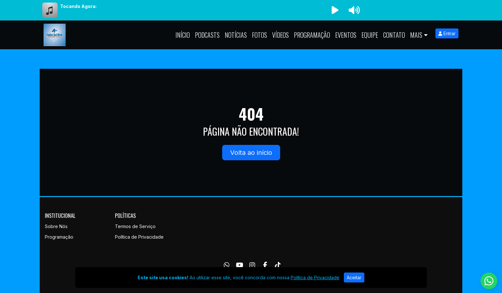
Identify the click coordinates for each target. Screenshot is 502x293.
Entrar (447, 33)
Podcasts (207, 35)
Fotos (259, 35)
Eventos (345, 35)
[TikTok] (278, 265)
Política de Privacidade (139, 237)
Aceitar (354, 277)
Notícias (236, 35)
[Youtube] (239, 265)
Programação (312, 35)
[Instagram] (252, 265)
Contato (394, 35)
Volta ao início (251, 152)
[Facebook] (265, 265)
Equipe (369, 35)
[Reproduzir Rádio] (334, 10)
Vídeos (280, 35)
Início (182, 35)
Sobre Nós (56, 226)
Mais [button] (416, 35)
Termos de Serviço (135, 226)
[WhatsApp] (227, 265)
